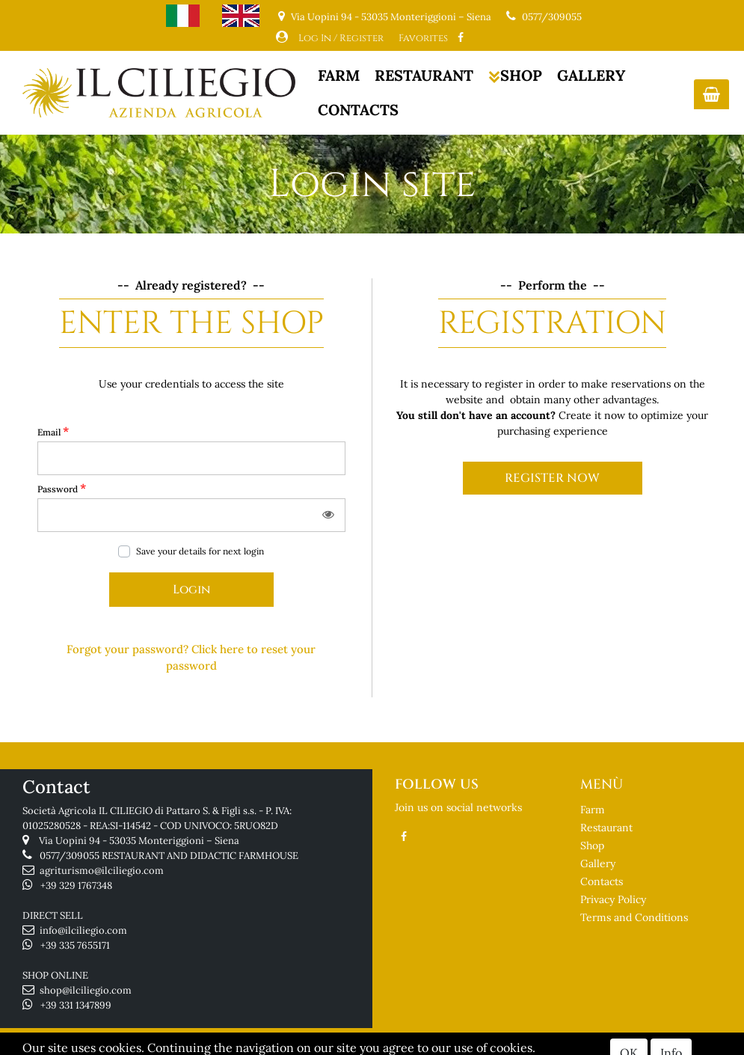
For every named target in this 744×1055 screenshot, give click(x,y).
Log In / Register (341, 38)
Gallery (597, 863)
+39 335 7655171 (75, 945)
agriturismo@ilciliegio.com (102, 870)
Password (61, 487)
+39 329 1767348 (76, 885)
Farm (592, 809)
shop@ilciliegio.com (86, 990)
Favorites (423, 38)
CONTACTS (358, 109)
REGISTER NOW (552, 478)
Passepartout (429, 1045)
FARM (339, 75)
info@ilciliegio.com (83, 930)
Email (53, 430)
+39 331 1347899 (75, 1005)
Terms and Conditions (634, 917)
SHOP (515, 75)
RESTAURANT (424, 75)
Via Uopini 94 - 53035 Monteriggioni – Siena (139, 840)
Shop (592, 845)
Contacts (601, 881)
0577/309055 (552, 16)
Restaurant (606, 827)
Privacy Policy (613, 899)
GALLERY (591, 75)
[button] (711, 94)
